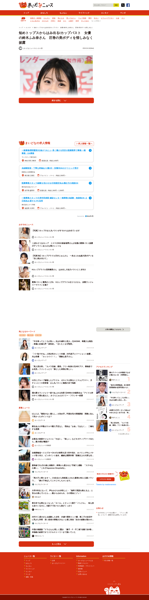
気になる (61, 18)
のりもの (45, 21)
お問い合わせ (82, 574)
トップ (26, 13)
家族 (53, 18)
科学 (77, 21)
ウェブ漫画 (82, 18)
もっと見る (95, 21)
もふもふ (63, 13)
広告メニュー (82, 571)
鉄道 (59, 21)
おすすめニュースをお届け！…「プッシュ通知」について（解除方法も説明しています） (113, 514)
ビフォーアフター (107, 18)
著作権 (80, 569)
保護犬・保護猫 (35, 18)
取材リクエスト (83, 563)
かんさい (47, 18)
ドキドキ (38, 335)
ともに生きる (35, 21)
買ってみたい (71, 18)
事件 (90, 18)
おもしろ (44, 13)
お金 (117, 18)
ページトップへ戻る (114, 584)
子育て (53, 21)
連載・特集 (29, 577)
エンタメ (104, 13)
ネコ (123, 18)
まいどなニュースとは (85, 560)
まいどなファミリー (58, 563)
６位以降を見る (123, 434)
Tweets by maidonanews (106, 484)
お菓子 (71, 21)
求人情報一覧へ (85, 144)
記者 (53, 560)
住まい (96, 18)
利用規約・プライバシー (86, 566)
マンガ (123, 13)
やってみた (85, 21)
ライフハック (84, 13)
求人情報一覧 (108, 560)
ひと (64, 21)
